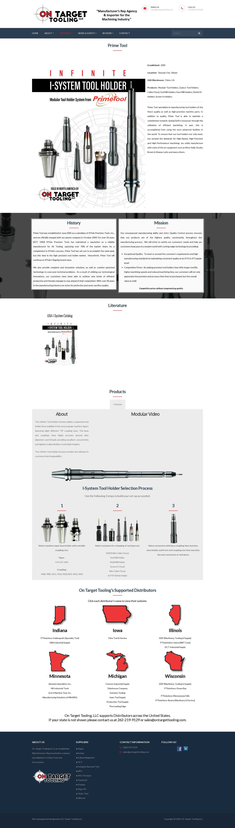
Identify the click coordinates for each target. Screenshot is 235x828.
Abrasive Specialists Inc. (60, 684)
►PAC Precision (83, 775)
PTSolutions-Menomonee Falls (175, 696)
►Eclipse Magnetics (85, 757)
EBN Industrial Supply (60, 642)
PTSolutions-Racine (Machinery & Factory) (175, 700)
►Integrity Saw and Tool (87, 766)
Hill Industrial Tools (60, 688)
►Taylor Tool (82, 793)
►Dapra (80, 748)
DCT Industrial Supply (175, 647)
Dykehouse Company (118, 688)
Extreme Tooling (117, 693)
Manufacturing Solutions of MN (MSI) (60, 697)
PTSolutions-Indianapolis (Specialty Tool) (60, 638)
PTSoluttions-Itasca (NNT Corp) (175, 642)
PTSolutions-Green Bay (175, 688)
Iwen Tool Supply (117, 697)
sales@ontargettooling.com (162, 10)
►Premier (80, 784)
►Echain (80, 753)
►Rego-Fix (81, 789)
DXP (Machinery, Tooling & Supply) (175, 638)
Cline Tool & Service (117, 638)
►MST (79, 771)
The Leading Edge (117, 706)
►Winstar (81, 798)
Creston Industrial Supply (117, 684)
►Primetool (81, 780)
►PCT (79, 762)
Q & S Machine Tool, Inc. (59, 693)
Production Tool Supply (117, 702)
